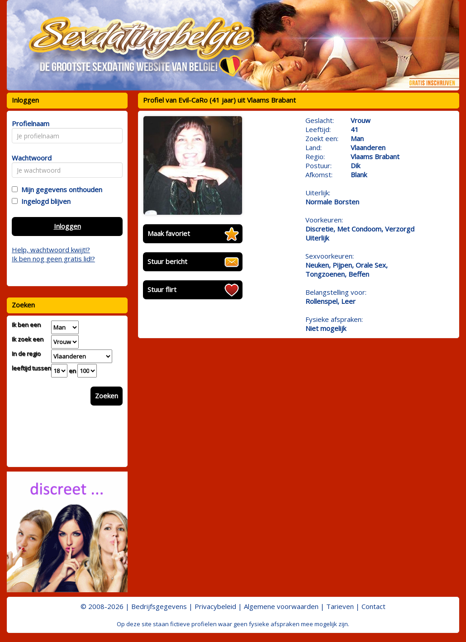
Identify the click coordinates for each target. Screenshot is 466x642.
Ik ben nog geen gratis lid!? (53, 258)
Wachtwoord (29, 157)
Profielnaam (29, 123)
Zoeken (106, 395)
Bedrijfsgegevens (159, 606)
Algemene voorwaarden (281, 606)
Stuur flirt (161, 289)
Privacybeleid (215, 606)
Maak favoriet (168, 233)
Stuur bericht (167, 261)
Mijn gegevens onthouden (60, 189)
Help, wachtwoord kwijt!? (51, 249)
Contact (373, 606)
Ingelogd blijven (44, 201)
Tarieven (340, 606)
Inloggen (67, 226)
